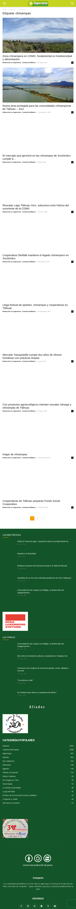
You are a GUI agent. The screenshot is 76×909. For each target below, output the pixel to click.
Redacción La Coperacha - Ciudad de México (19, 62)
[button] (72, 3)
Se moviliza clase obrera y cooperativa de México (36, 692)
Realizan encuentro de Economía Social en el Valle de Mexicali (42, 566)
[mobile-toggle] (4, 3)
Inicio (4, 9)
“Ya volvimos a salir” (25, 680)
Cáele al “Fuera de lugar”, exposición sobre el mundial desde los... (43, 541)
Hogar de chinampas (15, 454)
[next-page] (43, 518)
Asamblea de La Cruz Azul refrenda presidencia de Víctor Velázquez (44, 578)
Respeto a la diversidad (26, 554)
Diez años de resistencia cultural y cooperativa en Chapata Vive (42, 656)
